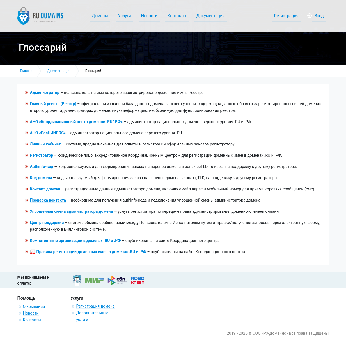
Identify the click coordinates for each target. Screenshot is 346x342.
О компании (34, 306)
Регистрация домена (95, 306)
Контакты (32, 320)
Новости (31, 313)
